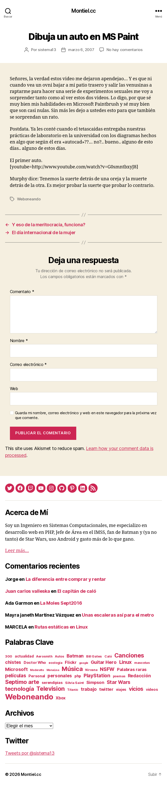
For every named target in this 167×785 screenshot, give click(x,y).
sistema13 (47, 49)
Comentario (22, 292)
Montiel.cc (83, 10)
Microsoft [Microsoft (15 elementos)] (16, 669)
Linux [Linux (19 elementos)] (125, 662)
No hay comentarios (125, 49)
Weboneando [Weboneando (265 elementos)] (29, 696)
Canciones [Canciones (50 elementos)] (129, 655)
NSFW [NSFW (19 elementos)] (107, 669)
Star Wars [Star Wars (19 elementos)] (119, 682)
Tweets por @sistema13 (29, 753)
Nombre (19, 341)
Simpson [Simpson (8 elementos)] (95, 682)
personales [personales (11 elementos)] (60, 675)
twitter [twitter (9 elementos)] (106, 689)
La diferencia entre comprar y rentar (66, 579)
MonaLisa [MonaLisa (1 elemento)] (53, 670)
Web (14, 389)
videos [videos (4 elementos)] (152, 689)
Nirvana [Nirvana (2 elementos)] (91, 670)
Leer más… (17, 551)
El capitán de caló (76, 591)
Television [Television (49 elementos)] (50, 688)
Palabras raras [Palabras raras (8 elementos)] (132, 669)
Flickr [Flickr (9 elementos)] (70, 662)
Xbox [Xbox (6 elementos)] (61, 698)
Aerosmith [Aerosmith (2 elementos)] (44, 656)
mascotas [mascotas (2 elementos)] (142, 663)
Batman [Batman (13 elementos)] (75, 656)
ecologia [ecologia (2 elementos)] (56, 663)
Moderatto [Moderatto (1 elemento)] (37, 670)
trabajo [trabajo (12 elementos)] (89, 689)
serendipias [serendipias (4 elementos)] (52, 682)
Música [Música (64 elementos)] (72, 668)
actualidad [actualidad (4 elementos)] (24, 656)
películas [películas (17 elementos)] (15, 675)
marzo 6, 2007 (81, 49)
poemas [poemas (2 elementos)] (119, 676)
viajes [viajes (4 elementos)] (121, 689)
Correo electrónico (28, 364)
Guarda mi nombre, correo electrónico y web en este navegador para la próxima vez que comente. (86, 415)
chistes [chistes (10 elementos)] (13, 662)
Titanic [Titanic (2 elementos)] (72, 690)
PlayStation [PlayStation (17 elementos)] (97, 675)
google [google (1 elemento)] (83, 663)
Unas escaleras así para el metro (118, 615)
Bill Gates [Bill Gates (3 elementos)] (94, 656)
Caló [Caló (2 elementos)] (108, 656)
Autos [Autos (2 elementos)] (59, 656)
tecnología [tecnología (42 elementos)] (19, 688)
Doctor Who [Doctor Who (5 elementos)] (35, 662)
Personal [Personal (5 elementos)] (36, 676)
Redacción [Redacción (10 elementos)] (139, 675)
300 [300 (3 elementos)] (8, 656)
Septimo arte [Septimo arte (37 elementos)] (22, 682)
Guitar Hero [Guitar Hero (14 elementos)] (104, 662)
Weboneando (29, 199)
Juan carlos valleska (27, 591)
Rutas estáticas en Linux (61, 627)
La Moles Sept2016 (61, 603)
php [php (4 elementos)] (77, 676)
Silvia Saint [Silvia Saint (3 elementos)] (74, 683)
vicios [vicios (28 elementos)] (136, 689)
